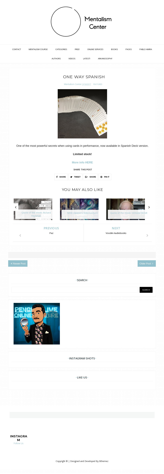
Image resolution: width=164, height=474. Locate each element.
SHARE (61, 177)
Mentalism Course (38, 49)
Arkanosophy (105, 58)
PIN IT (104, 177)
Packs (129, 49)
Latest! (86, 58)
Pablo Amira (145, 49)
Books (114, 49)
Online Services (95, 49)
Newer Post (18, 263)
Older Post (146, 263)
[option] (36, 211)
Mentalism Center (73, 84)
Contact (16, 49)
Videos (72, 58)
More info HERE (82, 162)
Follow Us (18, 443)
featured (97, 84)
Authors (56, 58)
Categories (61, 49)
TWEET (75, 177)
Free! (77, 49)
